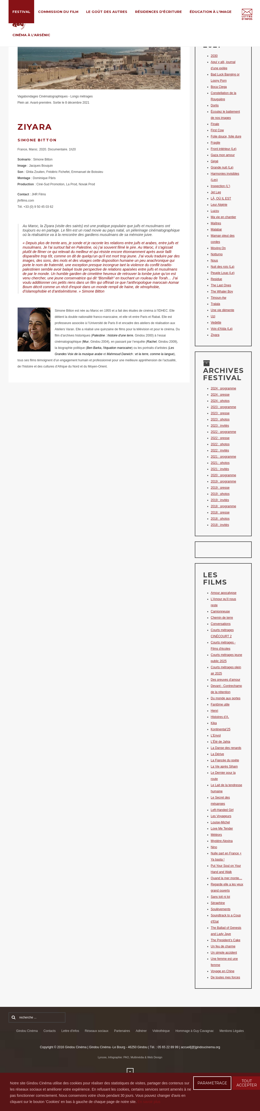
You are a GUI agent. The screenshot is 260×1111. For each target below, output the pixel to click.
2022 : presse (220, 438)
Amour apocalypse (223, 593)
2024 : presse (220, 394)
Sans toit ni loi (220, 897)
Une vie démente (222, 310)
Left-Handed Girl (222, 810)
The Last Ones (221, 285)
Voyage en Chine (222, 971)
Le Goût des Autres (106, 12)
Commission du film (58, 12)
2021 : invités (220, 469)
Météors (216, 835)
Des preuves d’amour (225, 679)
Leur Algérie (219, 204)
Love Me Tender (222, 828)
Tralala (215, 304)
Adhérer (141, 1031)
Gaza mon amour (223, 155)
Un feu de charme (223, 946)
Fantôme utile (220, 704)
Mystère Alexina (222, 841)
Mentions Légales (231, 1031)
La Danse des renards (226, 748)
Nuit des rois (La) (222, 267)
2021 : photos (220, 463)
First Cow (217, 130)
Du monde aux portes (226, 698)
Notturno (217, 254)
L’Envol (216, 735)
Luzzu (215, 211)
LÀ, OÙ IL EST (221, 198)
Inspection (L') (220, 186)
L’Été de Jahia (220, 742)
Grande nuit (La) (222, 167)
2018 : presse (220, 512)
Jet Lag (216, 192)
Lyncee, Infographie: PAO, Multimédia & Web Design (130, 1057)
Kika (214, 723)
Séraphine (218, 903)
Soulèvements (221, 909)
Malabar (216, 229)
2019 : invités (220, 500)
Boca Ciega (219, 87)
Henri (214, 710)
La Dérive (217, 754)
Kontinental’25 (221, 729)
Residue (216, 279)
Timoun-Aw (218, 298)
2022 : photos (220, 444)
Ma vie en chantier (223, 217)
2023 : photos (220, 419)
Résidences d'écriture (158, 12)
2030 (214, 56)
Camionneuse (220, 611)
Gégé (214, 161)
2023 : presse (220, 413)
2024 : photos (220, 401)
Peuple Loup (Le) (223, 273)
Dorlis (215, 105)
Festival (21, 12)
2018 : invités (220, 525)
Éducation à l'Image (211, 12)
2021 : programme (223, 456)
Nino (214, 847)
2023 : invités (220, 425)
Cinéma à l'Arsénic (31, 35)
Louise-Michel (220, 822)
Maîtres (216, 223)
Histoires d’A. (220, 717)
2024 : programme (223, 388)
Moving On (218, 248)
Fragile (215, 142)
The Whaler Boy (222, 291)
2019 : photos (220, 494)
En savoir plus (149, 1102)
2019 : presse (220, 487)
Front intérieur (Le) (223, 149)
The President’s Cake (226, 940)
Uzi (213, 316)
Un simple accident (224, 952)
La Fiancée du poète (225, 760)
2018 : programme (223, 506)
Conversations (221, 624)
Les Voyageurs (221, 816)
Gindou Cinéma (27, 1031)
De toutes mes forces (225, 977)
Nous (214, 260)
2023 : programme (223, 407)
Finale (215, 124)
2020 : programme (223, 475)
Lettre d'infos (70, 1031)
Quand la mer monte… (226, 878)
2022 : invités (220, 450)
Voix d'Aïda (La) (222, 329)
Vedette (216, 322)
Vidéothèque (161, 1031)
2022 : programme (223, 432)
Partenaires (122, 1031)
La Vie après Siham (224, 766)
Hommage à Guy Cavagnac (194, 1031)
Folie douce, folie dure (226, 136)
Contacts (49, 1031)
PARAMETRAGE (212, 1083)
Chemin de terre (222, 617)
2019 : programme (223, 481)
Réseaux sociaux (96, 1031)
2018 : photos (220, 518)
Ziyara (215, 335)
